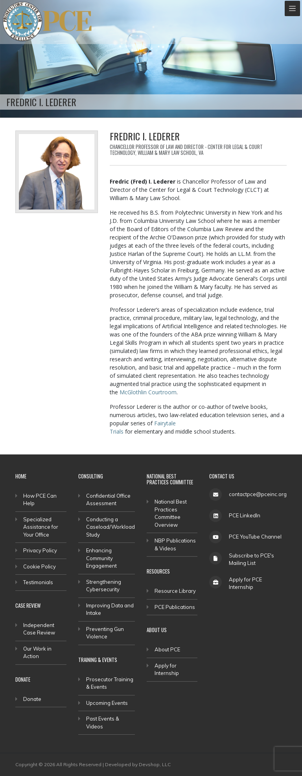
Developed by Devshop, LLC (138, 764)
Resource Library (175, 591)
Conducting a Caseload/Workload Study (110, 527)
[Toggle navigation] (292, 8)
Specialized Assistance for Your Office (40, 527)
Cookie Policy (39, 566)
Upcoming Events (107, 703)
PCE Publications (175, 607)
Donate (32, 699)
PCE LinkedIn (244, 515)
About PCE (167, 649)
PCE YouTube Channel (255, 536)
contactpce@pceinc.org (258, 494)
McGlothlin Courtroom (148, 392)
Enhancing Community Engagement (101, 558)
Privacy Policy (40, 550)
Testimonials (38, 582)
